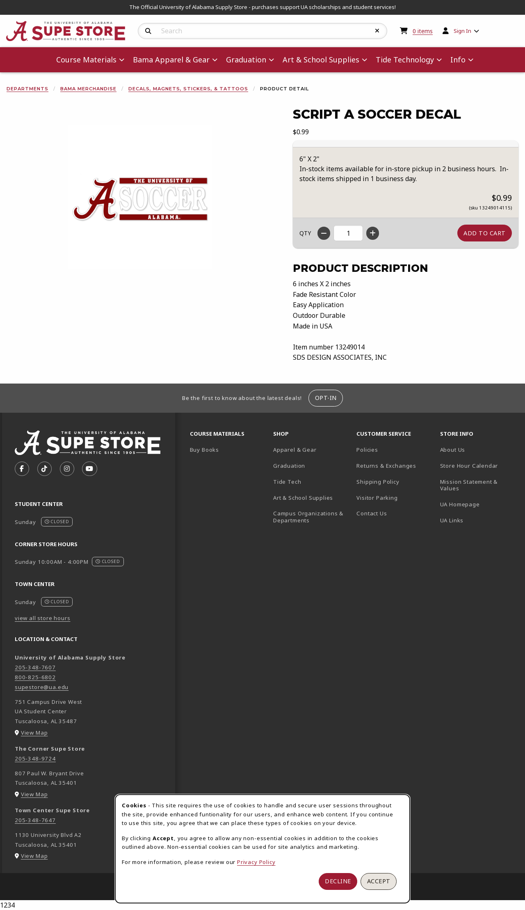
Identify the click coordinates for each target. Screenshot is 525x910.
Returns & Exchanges (386, 465)
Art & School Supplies (303, 497)
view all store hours (43, 618)
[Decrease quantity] (323, 233)
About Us (453, 449)
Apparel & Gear (295, 449)
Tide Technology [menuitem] (405, 59)
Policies (367, 449)
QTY (305, 233)
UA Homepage (478, 504)
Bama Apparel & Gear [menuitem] (171, 59)
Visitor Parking (376, 497)
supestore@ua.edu (41, 687)
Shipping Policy (377, 481)
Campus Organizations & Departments (311, 517)
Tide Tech (287, 481)
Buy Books (204, 449)
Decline (338, 881)
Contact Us (371, 513)
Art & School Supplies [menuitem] (321, 59)
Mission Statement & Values (469, 485)
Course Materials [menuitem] (86, 59)
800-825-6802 (35, 677)
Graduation (289, 465)
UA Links (452, 520)
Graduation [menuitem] (246, 59)
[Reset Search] (377, 31)
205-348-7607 (35, 667)
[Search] (148, 31)
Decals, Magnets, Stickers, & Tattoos (188, 89)
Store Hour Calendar (478, 465)
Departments (27, 89)
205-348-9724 (35, 758)
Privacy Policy (256, 862)
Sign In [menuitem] (462, 30)
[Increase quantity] (372, 233)
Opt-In (326, 398)
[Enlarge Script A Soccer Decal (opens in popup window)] (140, 197)
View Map (34, 732)
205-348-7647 (35, 820)
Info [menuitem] (458, 59)
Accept (378, 881)
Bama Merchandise (88, 89)
